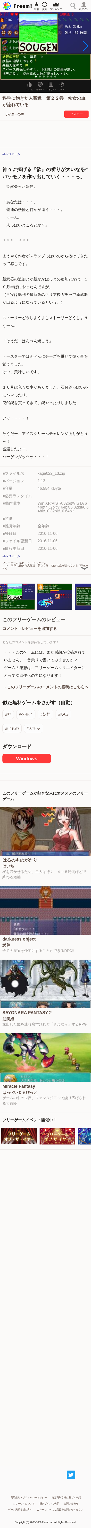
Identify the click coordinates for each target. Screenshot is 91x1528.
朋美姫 (8, 1019)
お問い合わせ (71, 1503)
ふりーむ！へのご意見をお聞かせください (60, 1509)
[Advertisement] (45, 1305)
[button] (85, 46)
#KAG (63, 714)
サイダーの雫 (14, 114)
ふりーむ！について (24, 1503)
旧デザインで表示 (49, 1503)
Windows (26, 758)
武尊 (6, 945)
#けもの (12, 728)
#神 (8, 714)
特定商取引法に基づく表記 (66, 1497)
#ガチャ (34, 728)
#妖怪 (45, 714)
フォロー (76, 114)
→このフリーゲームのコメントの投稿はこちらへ (46, 687)
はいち (8, 866)
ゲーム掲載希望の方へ (20, 1509)
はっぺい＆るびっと (19, 1093)
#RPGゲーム (11, 154)
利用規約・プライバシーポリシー (28, 1497)
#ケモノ (26, 714)
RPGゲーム (40, 562)
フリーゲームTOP (13, 562)
